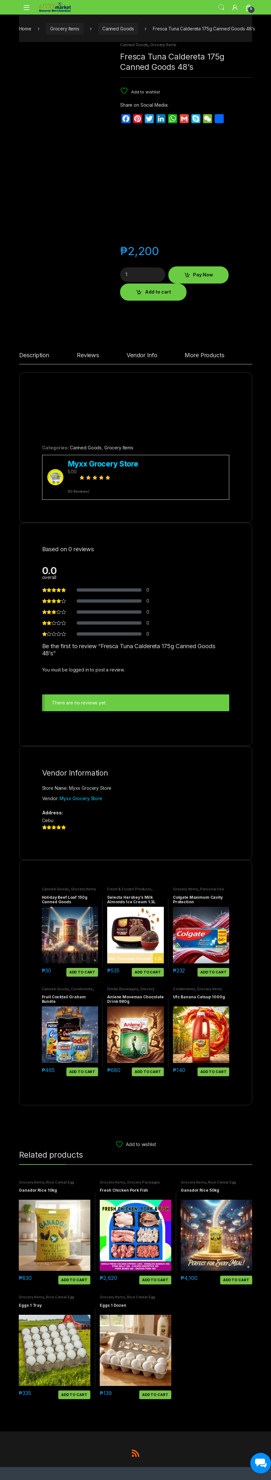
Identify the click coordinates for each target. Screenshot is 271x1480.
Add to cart (158, 292)
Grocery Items (64, 28)
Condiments (82, 989)
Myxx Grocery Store (81, 798)
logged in (79, 669)
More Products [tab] (204, 355)
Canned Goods (118, 28)
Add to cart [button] (82, 972)
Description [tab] (34, 355)
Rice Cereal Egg (60, 1182)
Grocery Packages (143, 1182)
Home (25, 28)
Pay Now (203, 274)
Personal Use (212, 889)
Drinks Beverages (122, 989)
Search (221, 7)
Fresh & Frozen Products (129, 889)
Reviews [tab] (88, 355)
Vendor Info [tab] (142, 355)
